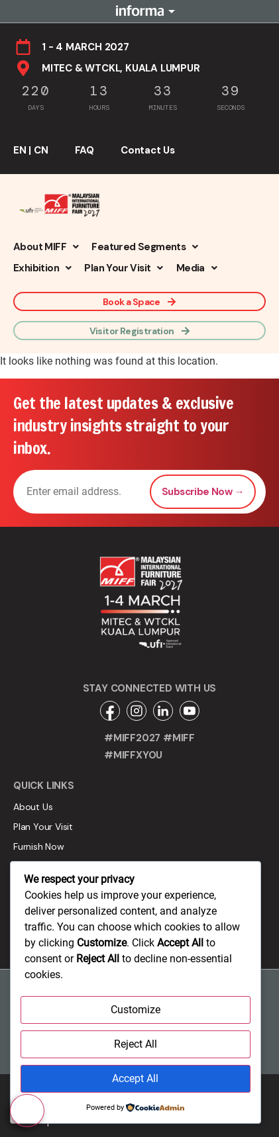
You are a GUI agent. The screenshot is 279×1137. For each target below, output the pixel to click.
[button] (45, 246)
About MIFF (45, 246)
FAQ (84, 150)
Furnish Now (38, 846)
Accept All (135, 1078)
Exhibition (42, 268)
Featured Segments (144, 246)
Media (196, 268)
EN (20, 150)
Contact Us (148, 150)
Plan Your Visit (123, 268)
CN (41, 150)
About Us (32, 807)
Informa (139, 11)
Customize (135, 1009)
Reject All (135, 1044)
